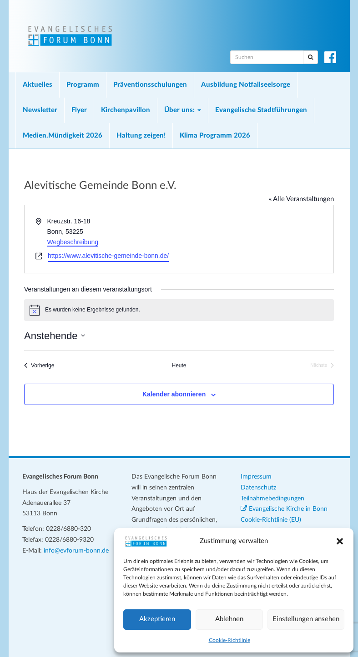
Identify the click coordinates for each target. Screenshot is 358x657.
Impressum (256, 477)
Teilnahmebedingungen (272, 498)
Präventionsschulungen (150, 84)
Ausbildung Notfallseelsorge (245, 84)
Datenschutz (258, 487)
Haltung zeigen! (141, 135)
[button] (339, 541)
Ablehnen (229, 619)
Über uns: (182, 110)
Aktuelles (37, 84)
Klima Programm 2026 (215, 135)
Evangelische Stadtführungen (261, 110)
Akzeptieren (157, 619)
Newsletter (40, 110)
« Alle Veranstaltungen (301, 199)
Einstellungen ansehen (305, 619)
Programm (82, 84)
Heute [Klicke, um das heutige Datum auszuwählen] (178, 365)
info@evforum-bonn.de (76, 551)
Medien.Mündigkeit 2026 (62, 135)
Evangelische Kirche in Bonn (284, 509)
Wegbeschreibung (72, 242)
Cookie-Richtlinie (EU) (271, 520)
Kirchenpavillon (125, 110)
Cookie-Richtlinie (229, 640)
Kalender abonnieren (174, 394)
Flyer (79, 110)
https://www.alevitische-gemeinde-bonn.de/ (108, 255)
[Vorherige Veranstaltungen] (39, 366)
